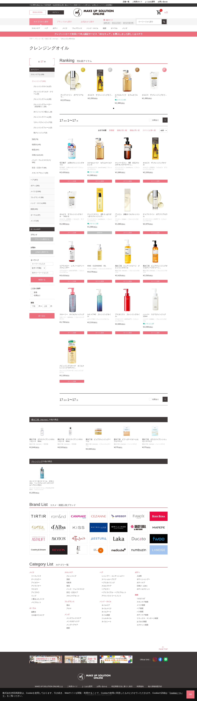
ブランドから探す (64, 22)
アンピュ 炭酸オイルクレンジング (127, 215)
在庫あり (155, 120)
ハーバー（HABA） (149, 319)
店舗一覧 (126, 2)
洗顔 (35, 139)
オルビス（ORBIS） (149, 167)
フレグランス (77, 28)
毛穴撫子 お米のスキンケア (69, 167)
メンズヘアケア (72, 625)
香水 (68, 605)
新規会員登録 (37, 12)
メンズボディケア (73, 621)
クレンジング (39, 81)
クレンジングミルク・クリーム (43, 93)
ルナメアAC (91, 319)
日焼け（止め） (142, 586)
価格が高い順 (135, 130)
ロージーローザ (128, 23)
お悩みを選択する (41, 252)
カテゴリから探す (41, 22)
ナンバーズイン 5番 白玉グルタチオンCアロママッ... (127, 164)
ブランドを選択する (42, 239)
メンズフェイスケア (73, 618)
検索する (41, 280)
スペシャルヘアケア (109, 579)
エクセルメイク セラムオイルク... (126, 96)
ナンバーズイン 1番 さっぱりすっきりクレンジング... (99, 215)
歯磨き (33, 612)
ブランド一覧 (38, 39)
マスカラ (34, 589)
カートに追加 (72, 181)
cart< (159, 10)
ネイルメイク (106, 608)
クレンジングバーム (42, 117)
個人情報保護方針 (155, 686)
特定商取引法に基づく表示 (122, 686)
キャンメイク (116, 23)
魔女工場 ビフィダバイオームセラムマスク (126, 440)
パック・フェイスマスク (41, 161)
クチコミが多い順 (149, 130)
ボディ (55, 28)
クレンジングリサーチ (66, 370)
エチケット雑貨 (142, 625)
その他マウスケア (37, 615)
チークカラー (36, 579)
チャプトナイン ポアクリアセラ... (72, 96)
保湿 (35, 150)
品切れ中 (99, 232)
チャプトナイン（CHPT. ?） (152, 219)
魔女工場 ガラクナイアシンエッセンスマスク (154, 440)
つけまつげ (141, 598)
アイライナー (36, 586)
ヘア (46, 28)
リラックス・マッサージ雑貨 (147, 618)
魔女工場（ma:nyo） (52, 39)
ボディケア (141, 582)
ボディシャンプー (143, 579)
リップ (33, 596)
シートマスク (133, 444)
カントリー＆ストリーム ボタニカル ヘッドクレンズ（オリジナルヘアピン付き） (41, 483)
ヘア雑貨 (140, 608)
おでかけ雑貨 (142, 621)
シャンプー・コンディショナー (113, 576)
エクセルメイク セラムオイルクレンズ (99, 164)
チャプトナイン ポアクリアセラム (155, 215)
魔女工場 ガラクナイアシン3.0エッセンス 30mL (42, 440)
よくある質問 (150, 2)
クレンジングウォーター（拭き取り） (43, 106)
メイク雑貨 (141, 605)
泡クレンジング (40, 133)
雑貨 (104, 28)
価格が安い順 (122, 130)
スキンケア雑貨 (142, 602)
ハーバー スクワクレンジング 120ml (155, 315)
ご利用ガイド (137, 2)
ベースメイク (36, 576)
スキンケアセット (40, 173)
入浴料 (139, 576)
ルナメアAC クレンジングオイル (99, 315)
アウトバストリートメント (111, 596)
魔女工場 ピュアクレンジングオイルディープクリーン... (155, 267)
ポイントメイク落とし (43, 112)
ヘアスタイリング (108, 582)
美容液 (46, 444)
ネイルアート (106, 612)
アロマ (68, 608)
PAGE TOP (163, 648)
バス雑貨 (140, 612)
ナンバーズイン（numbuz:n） (124, 167)
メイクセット (36, 602)
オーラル (114, 28)
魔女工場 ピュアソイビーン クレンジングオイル (127, 267)
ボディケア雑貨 (142, 615)
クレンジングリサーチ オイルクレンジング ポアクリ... (72, 367)
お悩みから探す (87, 22)
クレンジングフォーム (43, 127)
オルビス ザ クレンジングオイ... (100, 95)
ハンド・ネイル (92, 28)
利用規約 (140, 686)
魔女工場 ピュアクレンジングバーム (98, 440)
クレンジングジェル (42, 99)
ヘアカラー (106, 589)
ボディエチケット (143, 589)
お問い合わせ (163, 2)
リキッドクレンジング (43, 122)
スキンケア (36, 28)
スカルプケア (106, 586)
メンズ (124, 28)
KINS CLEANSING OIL (96, 266)
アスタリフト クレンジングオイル (127, 315)
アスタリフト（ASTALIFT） (124, 319)
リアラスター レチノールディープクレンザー (72, 267)
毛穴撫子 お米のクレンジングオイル (72, 164)
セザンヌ (106, 23)
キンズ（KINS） (92, 268)
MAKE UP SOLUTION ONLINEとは (49, 686)
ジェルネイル (106, 618)
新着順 (111, 130)
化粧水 (36, 144)
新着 (35, 292)
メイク (64, 28)
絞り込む (41, 316)
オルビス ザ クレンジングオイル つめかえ (71, 215)
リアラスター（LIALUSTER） (69, 270)
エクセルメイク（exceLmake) (96, 167)
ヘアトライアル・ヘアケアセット (114, 592)
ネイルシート (106, 621)
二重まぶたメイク (37, 599)
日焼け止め (37, 155)
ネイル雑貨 (106, 615)
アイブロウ (35, 592)
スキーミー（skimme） (67, 317)
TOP (30, 39)
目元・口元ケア (39, 168)
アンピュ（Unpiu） (121, 219)
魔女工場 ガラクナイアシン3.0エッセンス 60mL (70, 440)
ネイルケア (106, 605)
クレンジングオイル (105, 268)
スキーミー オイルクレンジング (72, 314)
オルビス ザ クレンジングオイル (154, 164)
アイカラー (35, 582)
